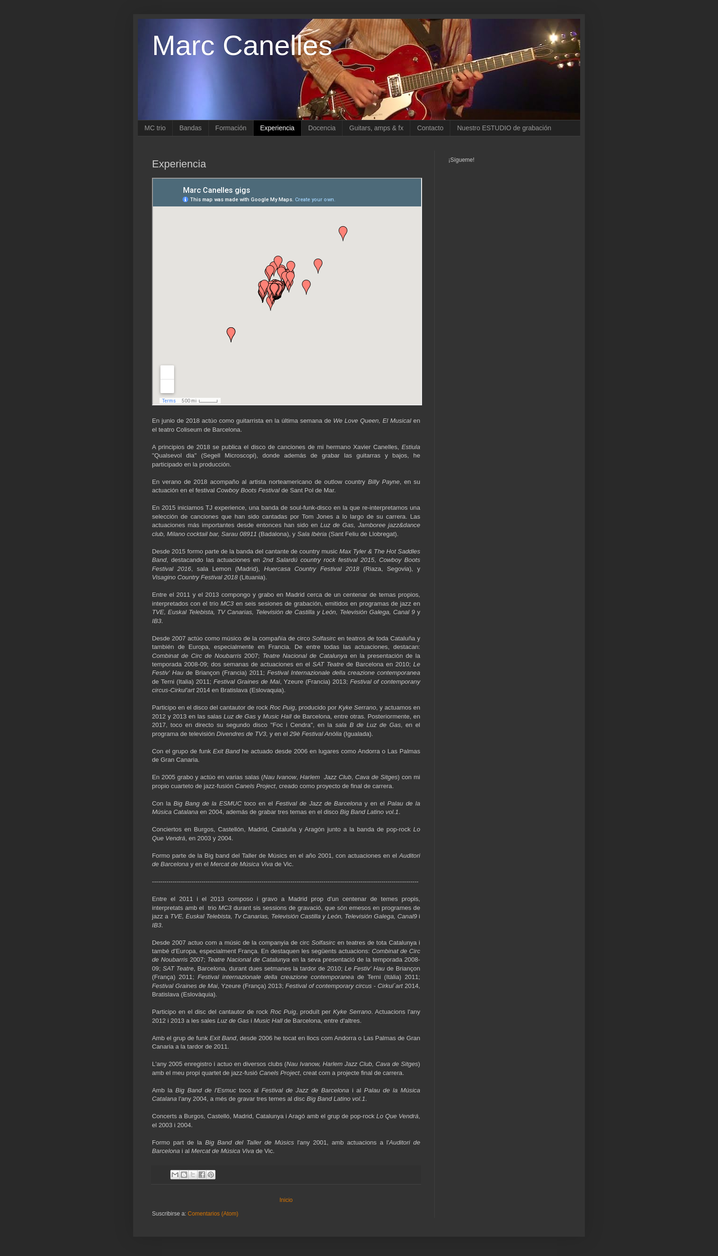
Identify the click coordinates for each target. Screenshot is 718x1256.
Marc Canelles (242, 45)
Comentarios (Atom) (213, 1213)
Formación (231, 128)
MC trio (155, 128)
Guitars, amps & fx (376, 128)
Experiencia (277, 128)
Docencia (321, 128)
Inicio (286, 1200)
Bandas (190, 128)
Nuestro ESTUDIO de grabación (504, 128)
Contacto (430, 128)
